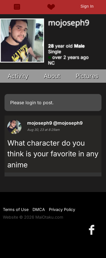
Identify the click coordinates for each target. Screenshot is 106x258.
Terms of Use (16, 209)
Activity (18, 76)
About (52, 76)
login (30, 102)
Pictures (87, 76)
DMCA (39, 209)
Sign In (87, 6)
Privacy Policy (62, 209)
